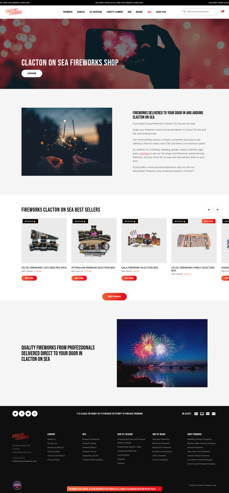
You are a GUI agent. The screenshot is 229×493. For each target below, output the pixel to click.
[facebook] (22, 414)
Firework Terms (89, 451)
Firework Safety (89, 443)
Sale (150, 11)
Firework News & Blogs (92, 459)
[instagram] (35, 414)
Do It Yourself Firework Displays (201, 463)
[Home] (14, 11)
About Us (51, 439)
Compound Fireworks (126, 451)
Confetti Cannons (115, 11)
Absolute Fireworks (160, 439)
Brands (139, 11)
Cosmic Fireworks (160, 459)
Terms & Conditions (56, 455)
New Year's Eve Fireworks (198, 451)
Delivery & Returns (55, 447)
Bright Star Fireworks (161, 447)
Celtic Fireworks (159, 455)
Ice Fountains (96, 11)
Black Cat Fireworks (161, 443)
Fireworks (68, 11)
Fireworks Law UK (90, 455)
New (129, 11)
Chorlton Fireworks (204, 485)
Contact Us (52, 443)
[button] (209, 209)
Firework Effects (89, 447)
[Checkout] (222, 12)
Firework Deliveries (90, 439)
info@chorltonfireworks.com (24, 461)
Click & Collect (53, 451)
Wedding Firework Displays (199, 439)
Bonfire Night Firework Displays (201, 443)
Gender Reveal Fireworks (198, 455)
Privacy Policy (150, 489)
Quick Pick (161, 11)
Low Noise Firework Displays (200, 459)
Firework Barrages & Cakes (129, 446)
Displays (121, 459)
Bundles (81, 11)
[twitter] (15, 414)
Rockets (120, 463)
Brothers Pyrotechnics (162, 451)
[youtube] (28, 414)
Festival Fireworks (195, 447)
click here (144, 153)
